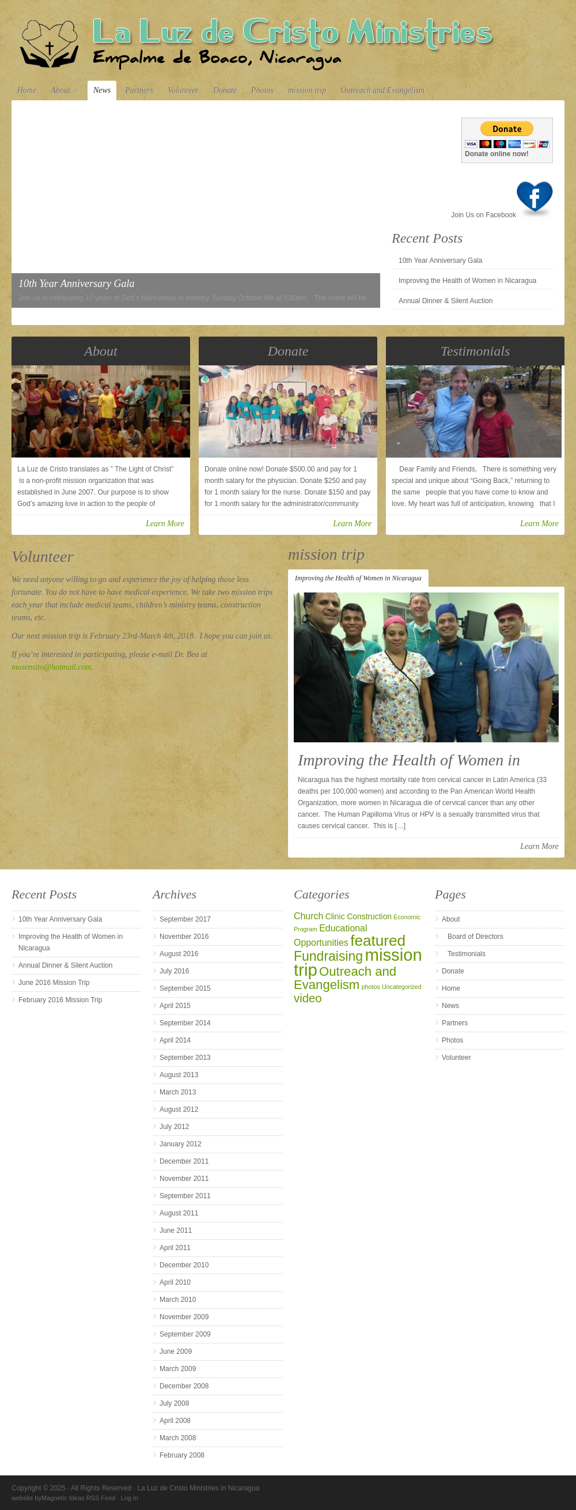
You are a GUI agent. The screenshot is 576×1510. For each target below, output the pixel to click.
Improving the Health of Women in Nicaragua (467, 281)
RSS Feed (101, 1497)
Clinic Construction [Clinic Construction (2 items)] (358, 916)
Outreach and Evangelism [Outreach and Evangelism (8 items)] (345, 978)
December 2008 (184, 1386)
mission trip (307, 90)
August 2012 (179, 1109)
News (102, 90)
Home (26, 90)
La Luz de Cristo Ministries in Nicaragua (288, 41)
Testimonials (467, 954)
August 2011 (179, 1213)
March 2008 (178, 1438)
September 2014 (185, 1023)
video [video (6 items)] (308, 998)
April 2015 (175, 1006)
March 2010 (178, 1300)
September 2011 (185, 1196)
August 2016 (179, 954)
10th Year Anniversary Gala (440, 260)
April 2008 (175, 1421)
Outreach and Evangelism (383, 90)
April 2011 (175, 1248)
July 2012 (174, 1127)
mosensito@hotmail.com (51, 667)
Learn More (165, 523)
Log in (129, 1497)
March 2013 (178, 1092)
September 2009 (185, 1334)
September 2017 (185, 919)
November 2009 (184, 1317)
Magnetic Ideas (63, 1497)
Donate (225, 90)
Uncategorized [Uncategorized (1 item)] (402, 986)
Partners (139, 90)
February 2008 (182, 1455)
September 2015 (185, 988)
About (61, 91)
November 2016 (184, 937)
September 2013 (185, 1058)
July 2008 (174, 1403)
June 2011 (176, 1230)
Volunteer (183, 90)
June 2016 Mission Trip (53, 983)
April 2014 (175, 1040)
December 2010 (184, 1265)
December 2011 (184, 1161)
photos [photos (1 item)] (371, 986)
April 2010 (175, 1282)
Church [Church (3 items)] (308, 916)
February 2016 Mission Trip (60, 1000)
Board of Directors (475, 937)
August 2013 (179, 1075)
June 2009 (176, 1351)
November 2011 (184, 1179)
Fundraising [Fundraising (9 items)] (328, 956)
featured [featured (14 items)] (378, 940)
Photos (262, 90)
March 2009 (178, 1369)
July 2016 (174, 971)
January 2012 (181, 1144)
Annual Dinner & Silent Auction (445, 301)
